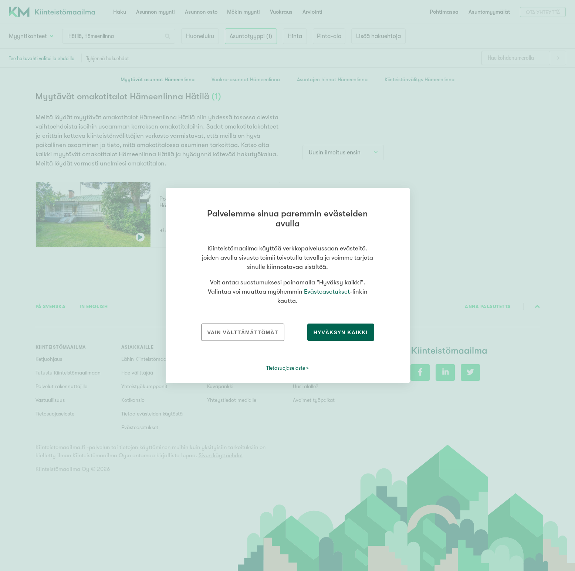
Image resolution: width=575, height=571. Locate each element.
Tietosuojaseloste (285, 368)
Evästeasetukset (327, 291)
